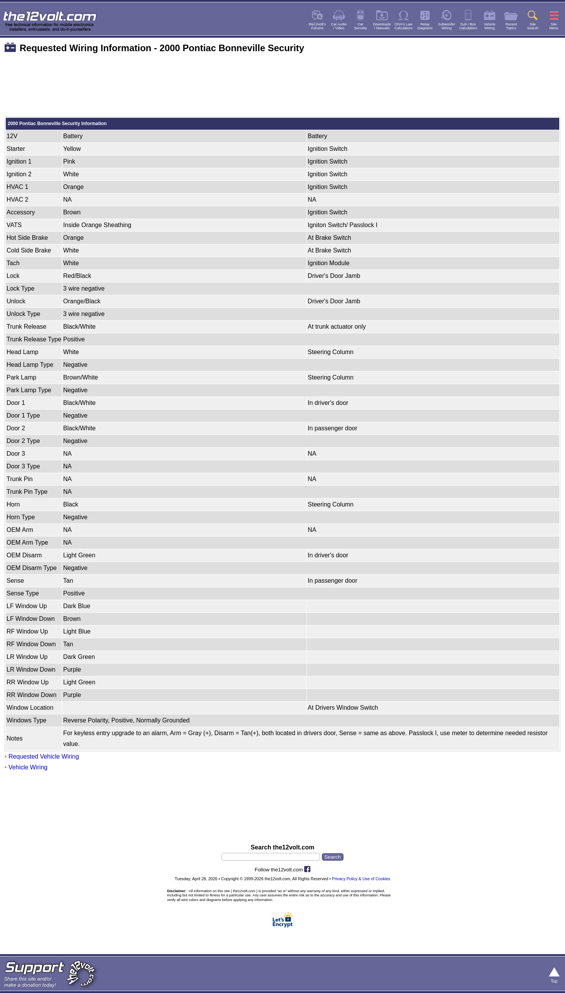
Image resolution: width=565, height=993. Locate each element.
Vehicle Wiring (27, 767)
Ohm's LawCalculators (404, 26)
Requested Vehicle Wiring (43, 756)
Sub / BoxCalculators (468, 26)
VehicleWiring (489, 26)
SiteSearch (532, 26)
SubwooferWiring (446, 26)
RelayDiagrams (425, 26)
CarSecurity (360, 26)
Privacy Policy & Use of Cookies (361, 878)
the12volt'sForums (317, 26)
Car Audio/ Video (339, 26)
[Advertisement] (282, 89)
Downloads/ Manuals (382, 26)
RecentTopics (511, 26)
